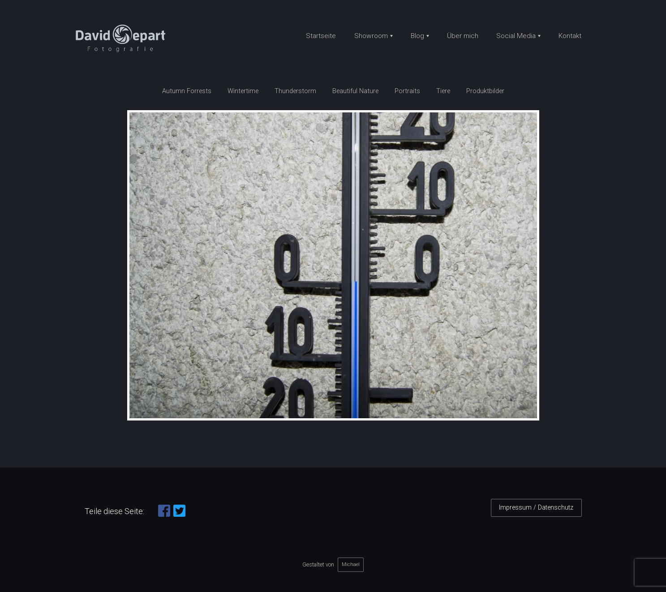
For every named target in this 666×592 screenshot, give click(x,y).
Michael (351, 564)
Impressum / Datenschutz (536, 507)
